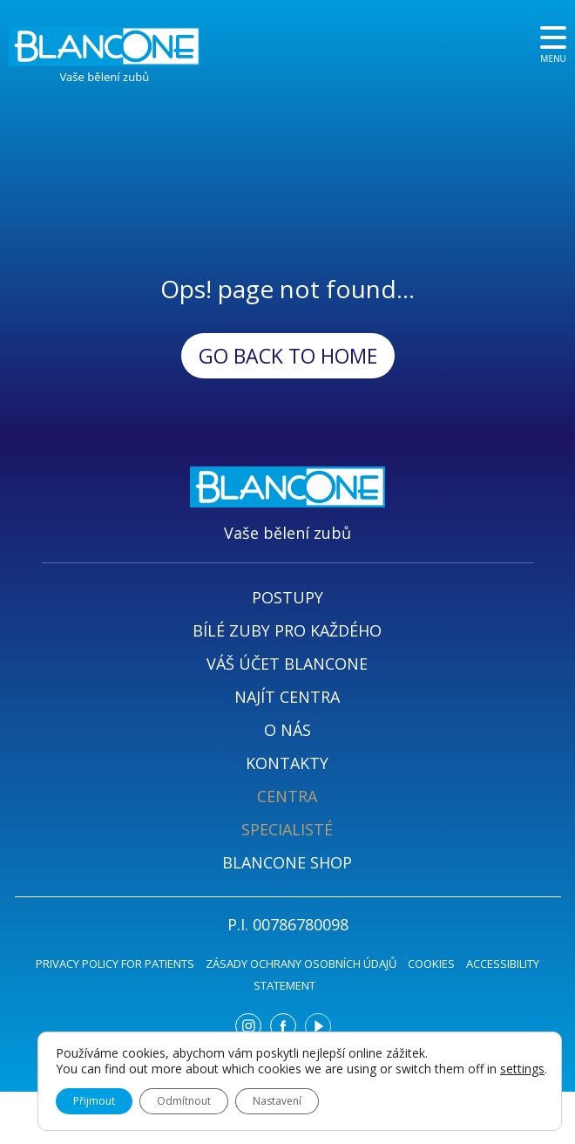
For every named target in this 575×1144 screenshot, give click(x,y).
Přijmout (94, 1100)
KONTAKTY (287, 762)
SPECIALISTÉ (287, 829)
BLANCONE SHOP (287, 862)
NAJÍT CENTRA (287, 696)
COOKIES (431, 963)
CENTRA (287, 796)
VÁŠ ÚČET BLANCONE (287, 663)
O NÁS (287, 729)
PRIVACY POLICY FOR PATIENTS (115, 963)
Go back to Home (288, 356)
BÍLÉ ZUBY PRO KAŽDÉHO (287, 630)
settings (522, 1069)
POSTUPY (287, 597)
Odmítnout (184, 1100)
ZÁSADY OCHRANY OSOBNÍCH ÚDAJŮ (301, 963)
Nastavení (277, 1100)
